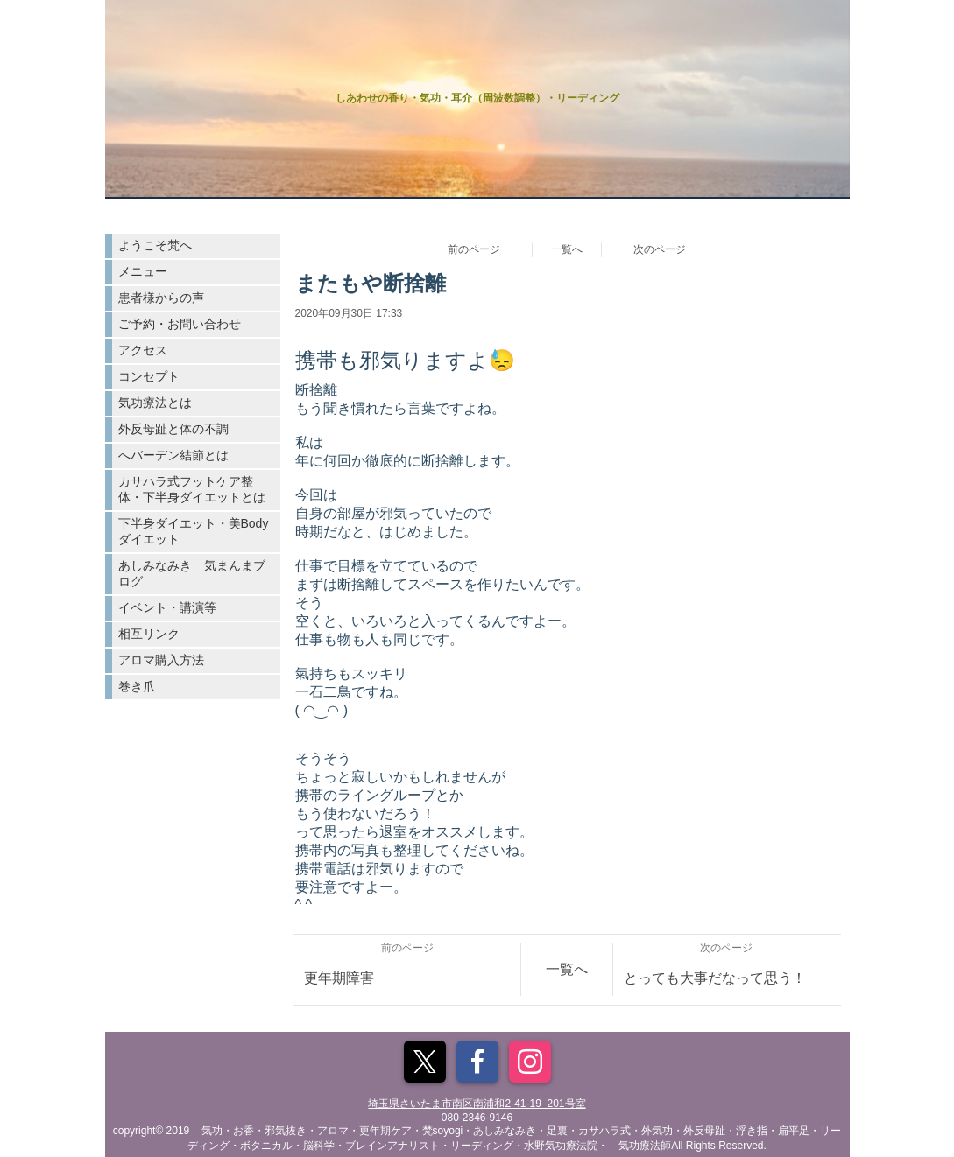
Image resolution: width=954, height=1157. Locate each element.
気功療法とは (155, 403)
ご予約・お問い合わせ (179, 324)
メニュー (142, 271)
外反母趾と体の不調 (173, 429)
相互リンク (149, 634)
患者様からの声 (161, 298)
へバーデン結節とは (173, 455)
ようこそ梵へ (155, 245)
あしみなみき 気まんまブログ (191, 573)
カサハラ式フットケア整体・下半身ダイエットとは (191, 489)
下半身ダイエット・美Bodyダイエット (193, 531)
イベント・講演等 (167, 607)
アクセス (142, 350)
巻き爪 (136, 686)
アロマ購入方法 (161, 660)
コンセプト (149, 376)
